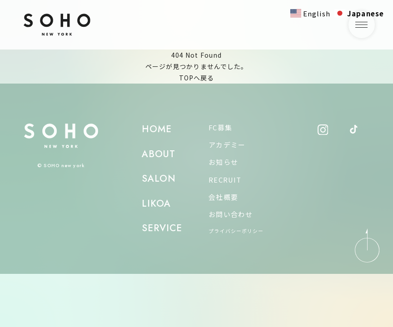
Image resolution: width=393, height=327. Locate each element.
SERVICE (162, 228)
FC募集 (220, 127)
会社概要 (223, 197)
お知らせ (223, 162)
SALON (159, 178)
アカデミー (227, 144)
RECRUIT (225, 179)
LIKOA (156, 203)
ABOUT (159, 154)
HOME (157, 129)
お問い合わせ (231, 214)
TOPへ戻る (196, 77)
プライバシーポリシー (236, 230)
